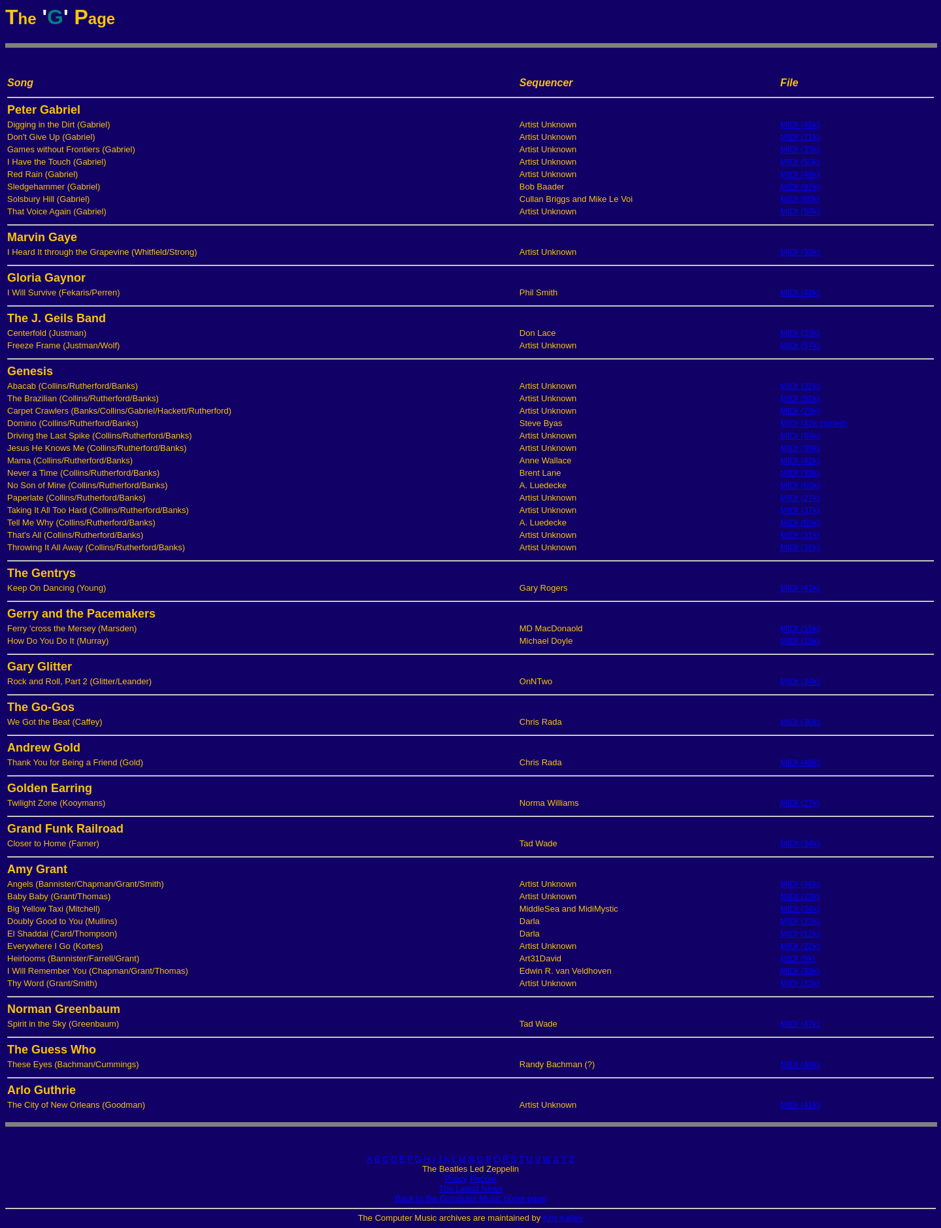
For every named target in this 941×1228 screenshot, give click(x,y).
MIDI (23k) (800, 896)
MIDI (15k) (800, 628)
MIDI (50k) (800, 162)
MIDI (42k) (800, 460)
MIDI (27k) (800, 498)
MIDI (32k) (800, 386)
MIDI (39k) (800, 448)
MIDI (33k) (800, 149)
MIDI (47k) (800, 1024)
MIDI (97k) (800, 186)
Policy (456, 1179)
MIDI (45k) (800, 124)
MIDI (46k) (800, 884)
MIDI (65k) (800, 522)
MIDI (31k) (800, 535)
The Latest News (470, 1188)
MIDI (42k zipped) (814, 423)
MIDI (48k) (800, 292)
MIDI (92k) (800, 398)
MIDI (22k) (800, 921)
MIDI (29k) (800, 411)
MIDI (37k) (800, 510)
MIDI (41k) (800, 588)
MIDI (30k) (800, 722)
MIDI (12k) (800, 933)
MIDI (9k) (797, 958)
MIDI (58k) (800, 211)
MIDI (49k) (800, 174)
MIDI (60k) (800, 199)
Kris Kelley (563, 1218)
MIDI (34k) (800, 681)
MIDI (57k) (800, 345)
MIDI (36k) (800, 547)
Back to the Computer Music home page (470, 1198)
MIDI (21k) (800, 137)
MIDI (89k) (800, 435)
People (483, 1179)
